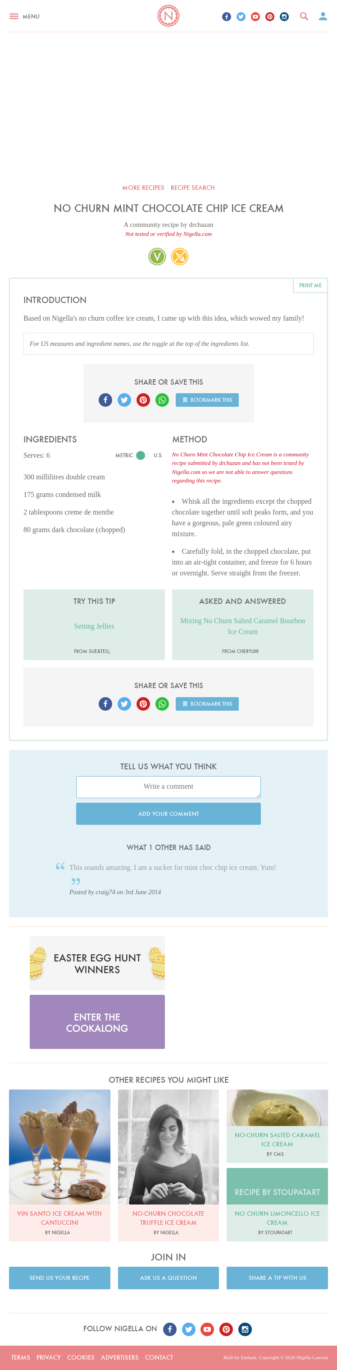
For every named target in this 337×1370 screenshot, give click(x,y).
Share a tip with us (277, 1278)
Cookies (81, 1357)
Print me (310, 285)
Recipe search (193, 188)
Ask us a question (168, 1278)
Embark (248, 1357)
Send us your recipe (59, 1278)
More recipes (143, 188)
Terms (20, 1357)
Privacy (48, 1357)
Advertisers (120, 1357)
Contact (159, 1357)
